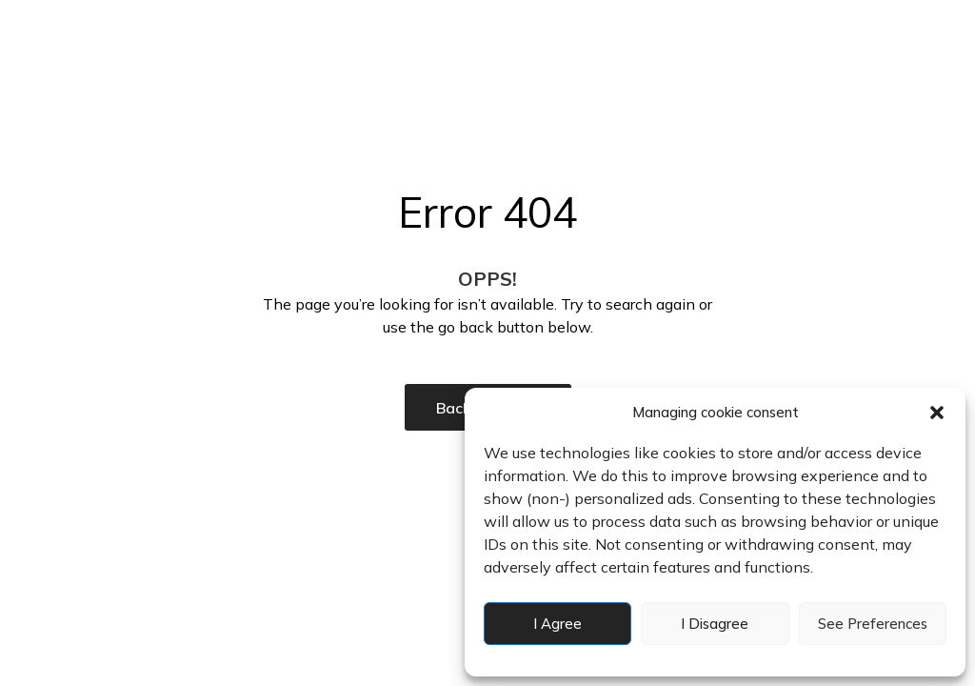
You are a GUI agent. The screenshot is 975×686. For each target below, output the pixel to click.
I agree (557, 624)
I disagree (714, 624)
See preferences (872, 624)
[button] (936, 412)
